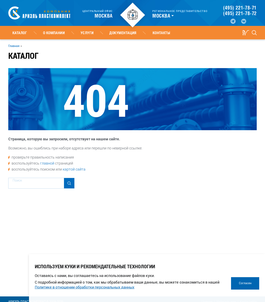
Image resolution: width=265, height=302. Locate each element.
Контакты (124, 33)
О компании (42, 33)
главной (47, 163)
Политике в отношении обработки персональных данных (84, 287)
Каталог (15, 33)
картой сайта (74, 169)
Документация (94, 33)
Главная (13, 46)
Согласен (245, 283)
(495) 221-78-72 (240, 13)
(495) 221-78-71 (240, 7)
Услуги (66, 33)
